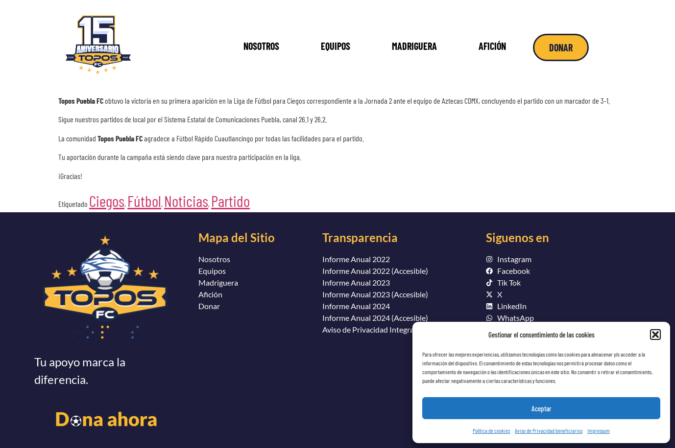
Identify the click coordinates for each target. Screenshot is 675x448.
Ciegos (106, 200)
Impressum (598, 430)
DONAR (561, 47)
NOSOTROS (261, 46)
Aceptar (541, 408)
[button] (655, 334)
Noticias (186, 200)
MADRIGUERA (414, 46)
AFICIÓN (492, 46)
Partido (230, 200)
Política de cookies (491, 430)
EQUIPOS (335, 46)
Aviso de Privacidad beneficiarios (548, 430)
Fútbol (144, 200)
